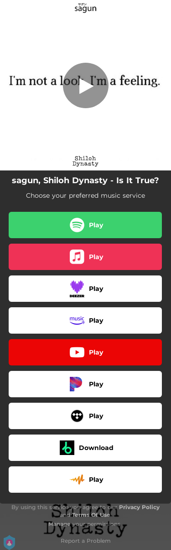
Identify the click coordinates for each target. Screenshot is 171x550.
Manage (59, 523)
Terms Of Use (91, 514)
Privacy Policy (139, 507)
